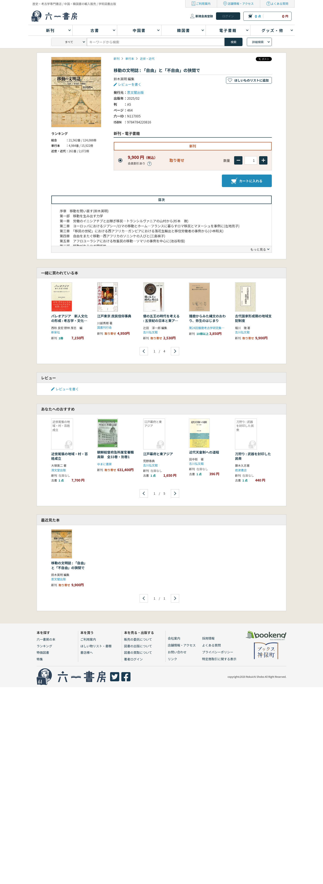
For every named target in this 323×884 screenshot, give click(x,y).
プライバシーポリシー (217, 652)
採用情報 (208, 638)
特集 (40, 659)
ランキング (44, 646)
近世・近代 (147, 59)
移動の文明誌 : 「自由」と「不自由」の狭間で (69, 565)
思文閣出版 (135, 92)
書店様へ (86, 652)
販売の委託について (138, 639)
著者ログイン (133, 659)
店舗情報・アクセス (241, 3)
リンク (172, 659)
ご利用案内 (203, 3)
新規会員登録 (204, 16)
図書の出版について (138, 646)
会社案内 (174, 638)
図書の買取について (138, 652)
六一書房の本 (46, 639)
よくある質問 (279, 3)
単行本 (129, 59)
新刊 (116, 59)
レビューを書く (129, 84)
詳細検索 (258, 42)
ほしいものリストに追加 (251, 80)
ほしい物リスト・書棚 (96, 646)
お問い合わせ (177, 652)
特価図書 (43, 652)
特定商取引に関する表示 (219, 659)
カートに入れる (246, 181)
